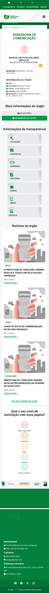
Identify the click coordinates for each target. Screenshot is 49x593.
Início (6, 27)
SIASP (16, 590)
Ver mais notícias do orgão (25, 401)
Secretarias (14, 27)
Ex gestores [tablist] (24, 113)
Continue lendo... (11, 283)
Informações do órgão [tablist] (24, 118)
